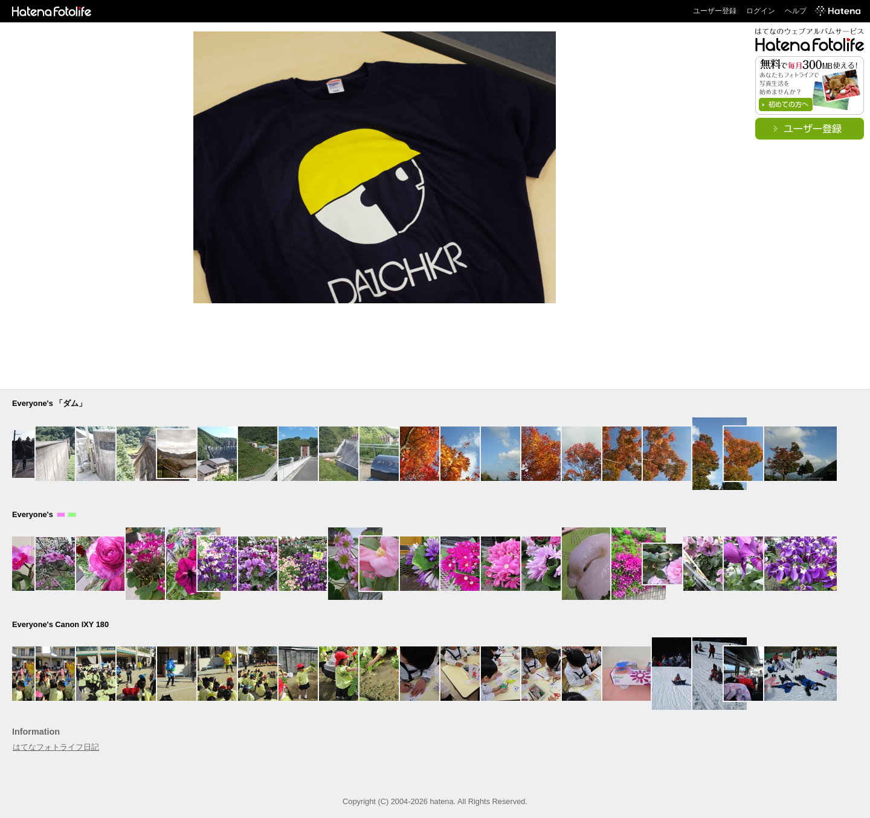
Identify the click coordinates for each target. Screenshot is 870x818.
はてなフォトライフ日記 (56, 747)
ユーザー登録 (714, 11)
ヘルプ (796, 11)
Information (36, 731)
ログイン (760, 11)
